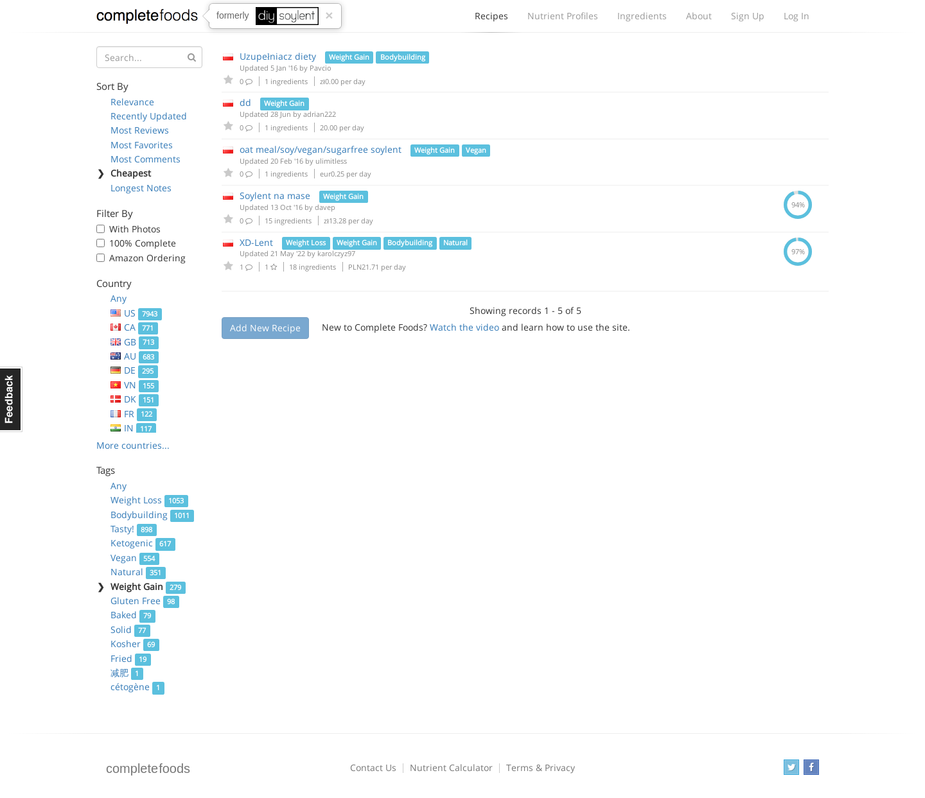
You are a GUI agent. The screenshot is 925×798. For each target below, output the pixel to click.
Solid (130, 629)
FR (133, 414)
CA (134, 327)
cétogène (137, 687)
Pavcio (320, 68)
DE (134, 370)
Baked (132, 615)
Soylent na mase (275, 195)
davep (325, 207)
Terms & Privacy (540, 767)
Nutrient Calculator (451, 767)
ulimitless (331, 161)
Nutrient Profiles (562, 16)
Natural (138, 572)
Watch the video (464, 327)
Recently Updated (148, 116)
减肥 (126, 672)
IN (133, 428)
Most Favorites (141, 145)
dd (245, 102)
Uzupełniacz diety (278, 56)
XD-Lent (256, 242)
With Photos (135, 229)
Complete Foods (147, 18)
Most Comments (145, 159)
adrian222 (319, 114)
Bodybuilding (152, 514)
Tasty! (133, 529)
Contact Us (373, 767)
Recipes (491, 19)
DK (134, 399)
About (699, 16)
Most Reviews (139, 130)
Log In (796, 16)
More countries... (133, 445)
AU (134, 356)
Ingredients (642, 16)
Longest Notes (141, 188)
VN (134, 385)
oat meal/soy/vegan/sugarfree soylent (320, 149)
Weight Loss (149, 500)
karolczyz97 (336, 253)
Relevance (132, 102)
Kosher (134, 644)
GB (134, 342)
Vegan (134, 557)
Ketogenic (142, 543)
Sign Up (747, 16)
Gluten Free (144, 600)
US (136, 313)
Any (118, 298)
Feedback (11, 399)
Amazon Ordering (147, 258)
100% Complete (142, 243)
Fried (130, 658)
